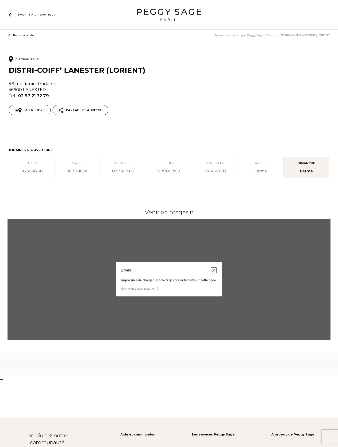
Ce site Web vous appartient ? (139, 288)
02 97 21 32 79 (33, 95)
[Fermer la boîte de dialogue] (214, 270)
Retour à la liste (23, 35)
